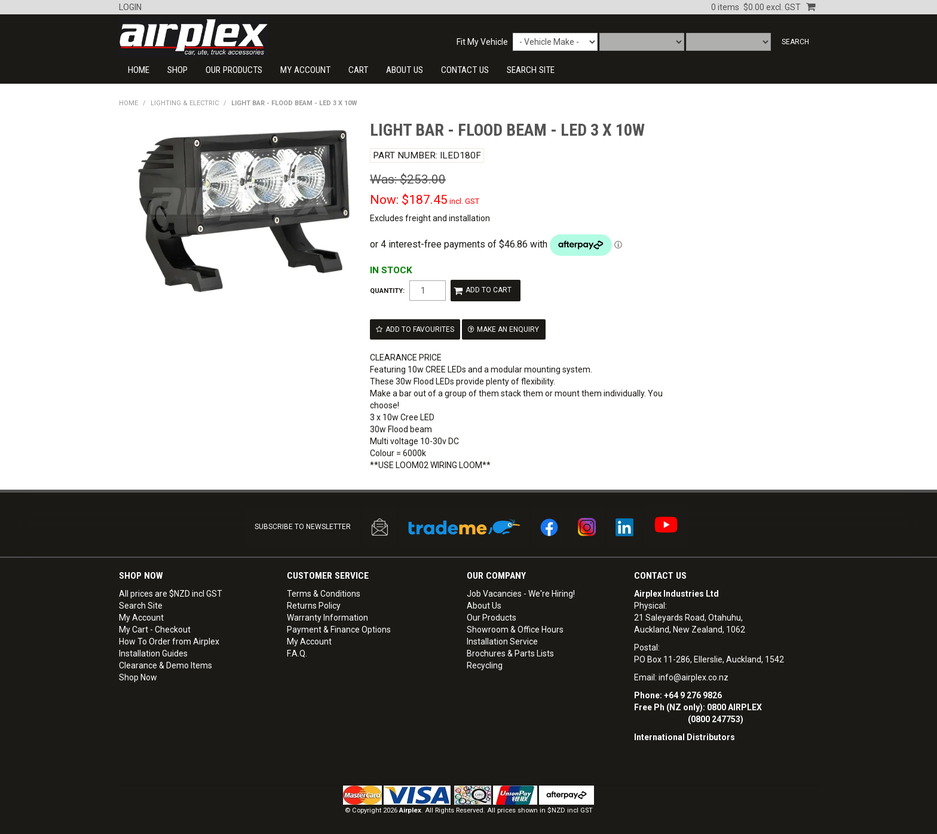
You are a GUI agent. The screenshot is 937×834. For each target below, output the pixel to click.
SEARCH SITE (531, 70)
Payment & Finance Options (339, 629)
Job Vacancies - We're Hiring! (521, 593)
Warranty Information (327, 617)
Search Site (141, 605)
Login (130, 7)
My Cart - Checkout (155, 629)
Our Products (234, 70)
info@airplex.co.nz (693, 677)
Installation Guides (153, 653)
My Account (305, 70)
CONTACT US (465, 70)
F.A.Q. (297, 653)
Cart (358, 70)
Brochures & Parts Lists (510, 653)
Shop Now (138, 677)
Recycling (485, 665)
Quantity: (387, 291)
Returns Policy (314, 605)
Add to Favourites (419, 329)
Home (138, 70)
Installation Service (502, 641)
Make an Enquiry (508, 329)
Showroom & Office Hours (515, 629)
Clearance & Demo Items (165, 665)
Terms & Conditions (323, 593)
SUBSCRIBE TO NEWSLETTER (303, 526)
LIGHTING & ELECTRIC (185, 103)
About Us (404, 70)
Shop (177, 70)
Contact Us (660, 575)
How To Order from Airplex (169, 641)
